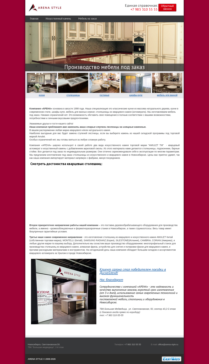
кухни (42, 95)
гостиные (104, 95)
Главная (34, 18)
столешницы (73, 95)
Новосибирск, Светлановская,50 (44, 344)
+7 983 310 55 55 (132, 344)
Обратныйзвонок (167, 7)
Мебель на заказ (87, 18)
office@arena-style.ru (168, 344)
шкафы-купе (135, 95)
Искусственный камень (58, 18)
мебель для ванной (167, 95)
